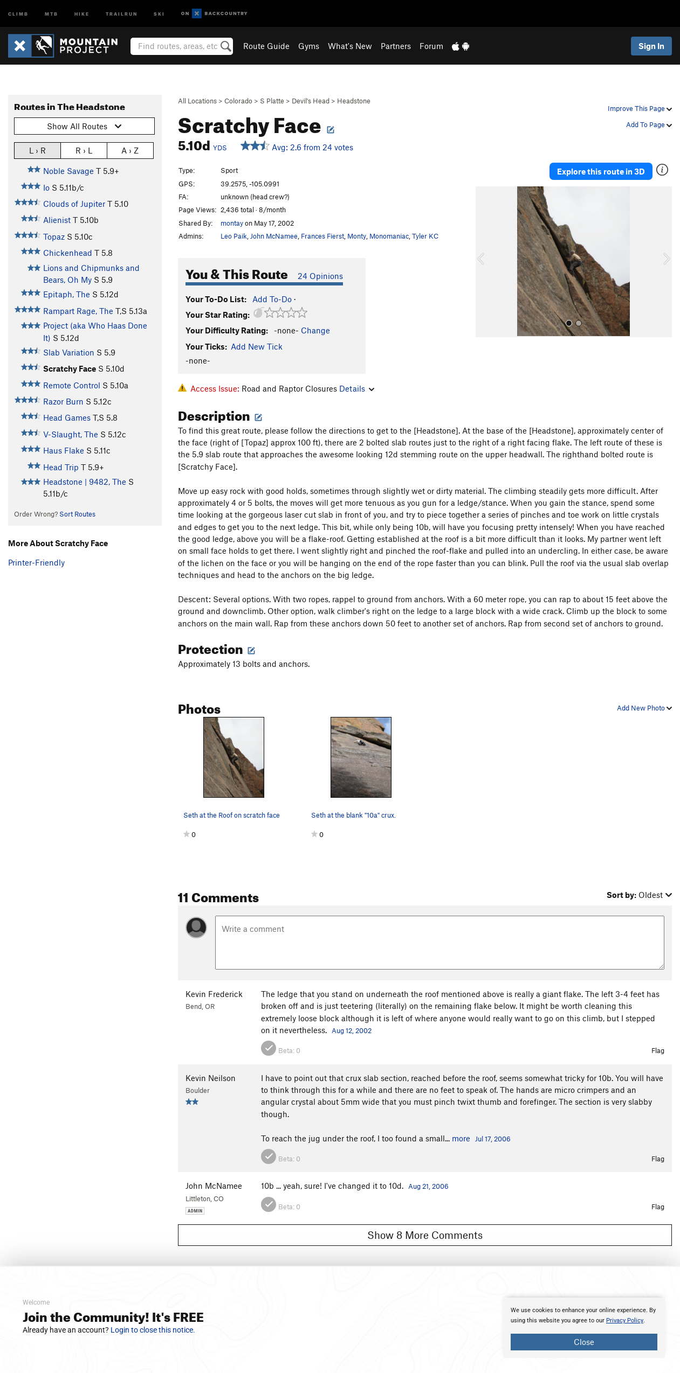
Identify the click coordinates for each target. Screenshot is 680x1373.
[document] (584, 1327)
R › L (83, 150)
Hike (82, 13)
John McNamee (274, 236)
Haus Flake (63, 450)
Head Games (67, 417)
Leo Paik (234, 236)
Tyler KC (425, 236)
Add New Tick (257, 346)
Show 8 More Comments (425, 1235)
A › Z (130, 150)
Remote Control (71, 385)
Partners (396, 46)
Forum (431, 46)
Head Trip (61, 467)
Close (584, 1342)
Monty (356, 236)
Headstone (353, 100)
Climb (18, 13)
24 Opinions (320, 276)
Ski (159, 13)
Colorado (238, 100)
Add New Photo (644, 707)
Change (315, 330)
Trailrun (122, 13)
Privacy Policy (624, 1320)
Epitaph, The (66, 294)
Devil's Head (310, 100)
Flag (657, 1050)
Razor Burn (63, 401)
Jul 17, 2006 (493, 1138)
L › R (37, 150)
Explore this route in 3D (601, 171)
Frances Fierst (322, 236)
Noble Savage (68, 171)
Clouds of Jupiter (74, 203)
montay (232, 223)
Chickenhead (67, 252)
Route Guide (266, 46)
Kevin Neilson (211, 1078)
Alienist (57, 220)
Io (46, 187)
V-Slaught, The (70, 434)
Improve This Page (640, 108)
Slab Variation (68, 352)
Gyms (308, 46)
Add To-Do (272, 299)
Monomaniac (389, 236)
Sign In (651, 46)
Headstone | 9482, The (84, 481)
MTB (51, 13)
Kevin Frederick (214, 994)
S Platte (272, 100)
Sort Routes (77, 514)
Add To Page (649, 124)
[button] (486, 261)
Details (356, 388)
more (461, 1138)
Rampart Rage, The (78, 311)
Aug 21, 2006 (428, 1186)
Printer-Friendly (36, 562)
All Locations (197, 100)
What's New (350, 46)
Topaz (54, 236)
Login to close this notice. (153, 1330)
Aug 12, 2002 (352, 1030)
